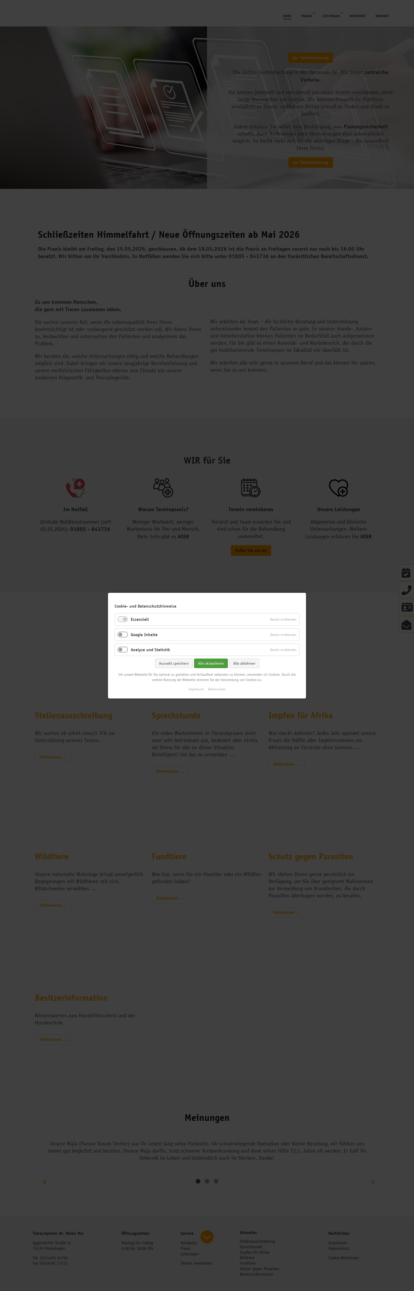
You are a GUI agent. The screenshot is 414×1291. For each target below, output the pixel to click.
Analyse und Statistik (150, 649)
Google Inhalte (144, 634)
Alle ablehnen (244, 663)
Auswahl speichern (174, 663)
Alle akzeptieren (211, 663)
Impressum (196, 689)
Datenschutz (216, 689)
